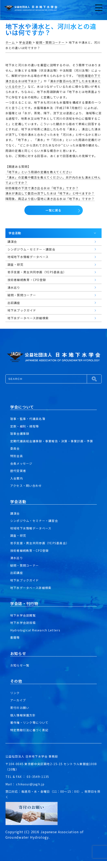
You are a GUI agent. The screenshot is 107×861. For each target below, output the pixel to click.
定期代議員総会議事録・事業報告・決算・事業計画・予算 (51, 441)
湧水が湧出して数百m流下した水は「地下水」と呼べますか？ (50, 193)
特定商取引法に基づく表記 (29, 730)
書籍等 (15, 637)
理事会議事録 (19, 433)
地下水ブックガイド (24, 580)
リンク (15, 693)
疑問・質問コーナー (24, 565)
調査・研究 (18, 535)
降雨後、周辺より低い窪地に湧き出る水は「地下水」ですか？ (50, 199)
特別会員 (16, 456)
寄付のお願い (19, 708)
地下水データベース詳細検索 (31, 588)
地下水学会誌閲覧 (23, 615)
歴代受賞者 (18, 471)
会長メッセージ (21, 463)
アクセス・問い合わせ (26, 485)
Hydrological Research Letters (35, 630)
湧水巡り (16, 558)
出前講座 (16, 573)
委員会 (15, 448)
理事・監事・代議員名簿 (27, 419)
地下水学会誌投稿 (23, 623)
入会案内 (16, 478)
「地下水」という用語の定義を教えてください (38, 172)
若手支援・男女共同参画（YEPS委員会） (39, 543)
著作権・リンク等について (29, 722)
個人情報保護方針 (23, 715)
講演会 (15, 513)
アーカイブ (18, 700)
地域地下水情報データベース (31, 528)
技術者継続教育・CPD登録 (29, 550)
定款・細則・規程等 (24, 426)
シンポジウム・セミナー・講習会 (34, 521)
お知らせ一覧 (19, 665)
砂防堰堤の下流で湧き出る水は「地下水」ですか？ (42, 188)
